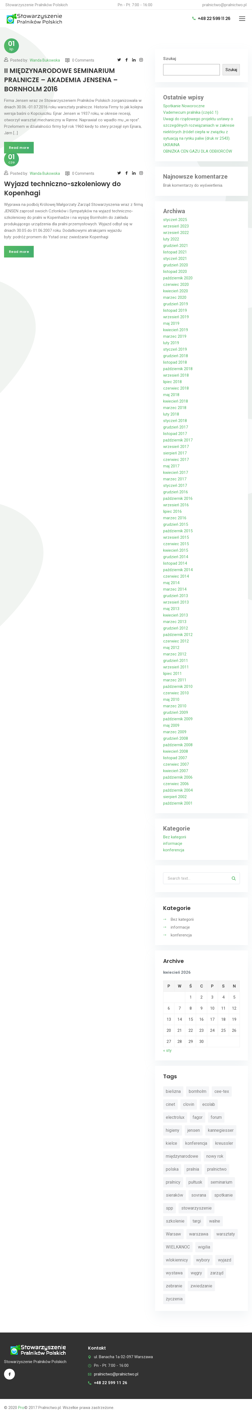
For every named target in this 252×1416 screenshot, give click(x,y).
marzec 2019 (174, 336)
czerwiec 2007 (176, 764)
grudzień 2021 (175, 245)
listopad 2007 (175, 757)
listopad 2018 (175, 362)
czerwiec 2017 (176, 459)
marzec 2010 (174, 706)
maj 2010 (171, 699)
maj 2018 (171, 394)
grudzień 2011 (175, 660)
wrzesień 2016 (176, 505)
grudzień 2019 (175, 304)
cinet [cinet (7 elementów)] (170, 1104)
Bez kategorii (174, 837)
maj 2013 (171, 608)
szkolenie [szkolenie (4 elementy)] (175, 1221)
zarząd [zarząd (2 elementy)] (216, 1273)
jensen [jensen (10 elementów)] (193, 1130)
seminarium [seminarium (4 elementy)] (221, 1182)
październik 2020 (178, 278)
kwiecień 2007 (175, 770)
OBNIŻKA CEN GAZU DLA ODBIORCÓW (197, 151)
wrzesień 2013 (176, 602)
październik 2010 (178, 686)
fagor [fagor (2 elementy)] (198, 1117)
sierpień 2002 (175, 796)
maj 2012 (171, 647)
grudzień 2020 (175, 265)
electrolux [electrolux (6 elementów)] (175, 1117)
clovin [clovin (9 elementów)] (188, 1104)
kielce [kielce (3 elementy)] (171, 1143)
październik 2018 (178, 368)
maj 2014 (171, 582)
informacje (172, 843)
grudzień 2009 (175, 712)
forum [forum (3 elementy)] (216, 1117)
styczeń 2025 (175, 219)
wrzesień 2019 (176, 316)
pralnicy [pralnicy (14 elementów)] (173, 1182)
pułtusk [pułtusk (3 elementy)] (195, 1182)
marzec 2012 (174, 654)
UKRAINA (171, 144)
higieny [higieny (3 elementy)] (172, 1130)
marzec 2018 (174, 407)
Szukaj (169, 58)
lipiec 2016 (172, 511)
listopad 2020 (175, 271)
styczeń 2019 (175, 349)
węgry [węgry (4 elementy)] (196, 1273)
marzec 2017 (174, 479)
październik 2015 (178, 530)
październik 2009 (178, 719)
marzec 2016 (174, 517)
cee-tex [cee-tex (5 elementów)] (221, 1091)
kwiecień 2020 (175, 291)
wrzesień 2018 (176, 375)
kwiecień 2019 (175, 329)
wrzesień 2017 (176, 446)
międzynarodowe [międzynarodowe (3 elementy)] (182, 1156)
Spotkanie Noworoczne (184, 105)
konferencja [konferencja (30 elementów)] (196, 1143)
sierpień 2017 (175, 453)
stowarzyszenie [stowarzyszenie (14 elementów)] (196, 1208)
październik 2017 (178, 440)
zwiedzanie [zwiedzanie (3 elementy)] (201, 1285)
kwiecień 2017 (175, 472)
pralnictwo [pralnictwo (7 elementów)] (217, 1169)
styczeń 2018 (175, 420)
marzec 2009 (174, 731)
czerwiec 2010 (176, 693)
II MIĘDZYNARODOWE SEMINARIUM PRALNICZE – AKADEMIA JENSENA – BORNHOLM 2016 (61, 79)
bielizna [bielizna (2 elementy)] (173, 1091)
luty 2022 (171, 239)
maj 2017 (171, 466)
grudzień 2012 (175, 628)
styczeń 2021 (175, 258)
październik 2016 (178, 498)
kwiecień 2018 (175, 401)
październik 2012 (178, 634)
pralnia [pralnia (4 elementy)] (193, 1169)
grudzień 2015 (175, 524)
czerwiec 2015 (176, 543)
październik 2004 (178, 790)
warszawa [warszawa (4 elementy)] (198, 1234)
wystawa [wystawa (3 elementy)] (174, 1273)
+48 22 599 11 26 (211, 18)
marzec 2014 (174, 589)
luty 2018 (171, 414)
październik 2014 (178, 569)
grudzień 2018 (175, 355)
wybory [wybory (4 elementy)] (203, 1260)
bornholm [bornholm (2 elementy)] (197, 1091)
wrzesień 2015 (176, 537)
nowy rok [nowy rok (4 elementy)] (214, 1156)
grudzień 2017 (175, 427)
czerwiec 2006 (176, 783)
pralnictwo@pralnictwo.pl (224, 4)
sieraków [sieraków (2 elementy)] (174, 1195)
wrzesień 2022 (176, 232)
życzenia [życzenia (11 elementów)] (174, 1298)
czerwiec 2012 (176, 641)
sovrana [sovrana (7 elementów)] (198, 1195)
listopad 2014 (175, 563)
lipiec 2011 (172, 673)
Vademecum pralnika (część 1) (190, 112)
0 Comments (79, 60)
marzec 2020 (174, 297)
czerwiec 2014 (176, 576)
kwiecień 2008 (175, 751)
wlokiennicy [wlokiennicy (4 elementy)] (177, 1260)
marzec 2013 (174, 621)
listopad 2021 (175, 252)
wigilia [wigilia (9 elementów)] (204, 1247)
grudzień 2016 (175, 492)
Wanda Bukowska (45, 60)
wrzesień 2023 (176, 226)
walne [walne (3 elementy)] (214, 1221)
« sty (167, 1050)
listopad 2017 (175, 433)
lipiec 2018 (172, 381)
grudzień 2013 (175, 595)
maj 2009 (171, 725)
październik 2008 (178, 744)
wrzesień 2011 (176, 667)
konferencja (173, 850)
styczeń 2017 (175, 485)
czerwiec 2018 (176, 388)
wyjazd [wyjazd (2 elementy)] (224, 1260)
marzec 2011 (174, 680)
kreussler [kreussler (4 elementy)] (224, 1143)
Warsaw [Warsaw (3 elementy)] (173, 1234)
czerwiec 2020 (176, 284)
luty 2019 (171, 342)
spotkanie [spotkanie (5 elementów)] (223, 1195)
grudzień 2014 (175, 556)
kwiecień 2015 (175, 550)
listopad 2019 (175, 310)
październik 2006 (178, 777)
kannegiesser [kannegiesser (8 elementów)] (221, 1130)
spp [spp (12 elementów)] (169, 1208)
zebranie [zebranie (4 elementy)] (174, 1285)
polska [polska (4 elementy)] (172, 1169)
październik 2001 (178, 803)
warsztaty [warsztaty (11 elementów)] (225, 1234)
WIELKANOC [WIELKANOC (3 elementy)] (178, 1247)
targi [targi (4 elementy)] (197, 1221)
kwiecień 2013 (175, 615)
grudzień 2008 (175, 738)
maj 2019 (171, 323)
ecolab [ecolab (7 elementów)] (208, 1104)
